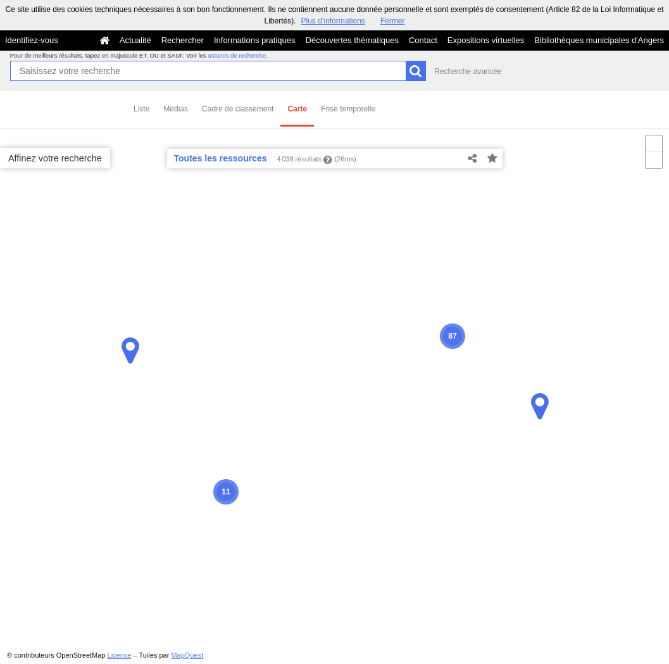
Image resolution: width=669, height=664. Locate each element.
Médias (175, 108)
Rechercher (182, 40)
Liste (141, 108)
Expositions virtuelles (485, 40)
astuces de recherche (237, 55)
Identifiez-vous (31, 40)
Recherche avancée (468, 71)
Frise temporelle (348, 108)
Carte (297, 108)
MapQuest (187, 655)
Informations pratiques (255, 40)
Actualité (135, 40)
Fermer (392, 20)
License (120, 655)
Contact (423, 40)
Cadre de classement (237, 108)
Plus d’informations (333, 20)
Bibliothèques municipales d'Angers (599, 40)
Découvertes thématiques (352, 40)
